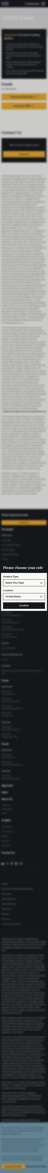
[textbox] (24, 583)
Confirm (24, 605)
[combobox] (24, 583)
